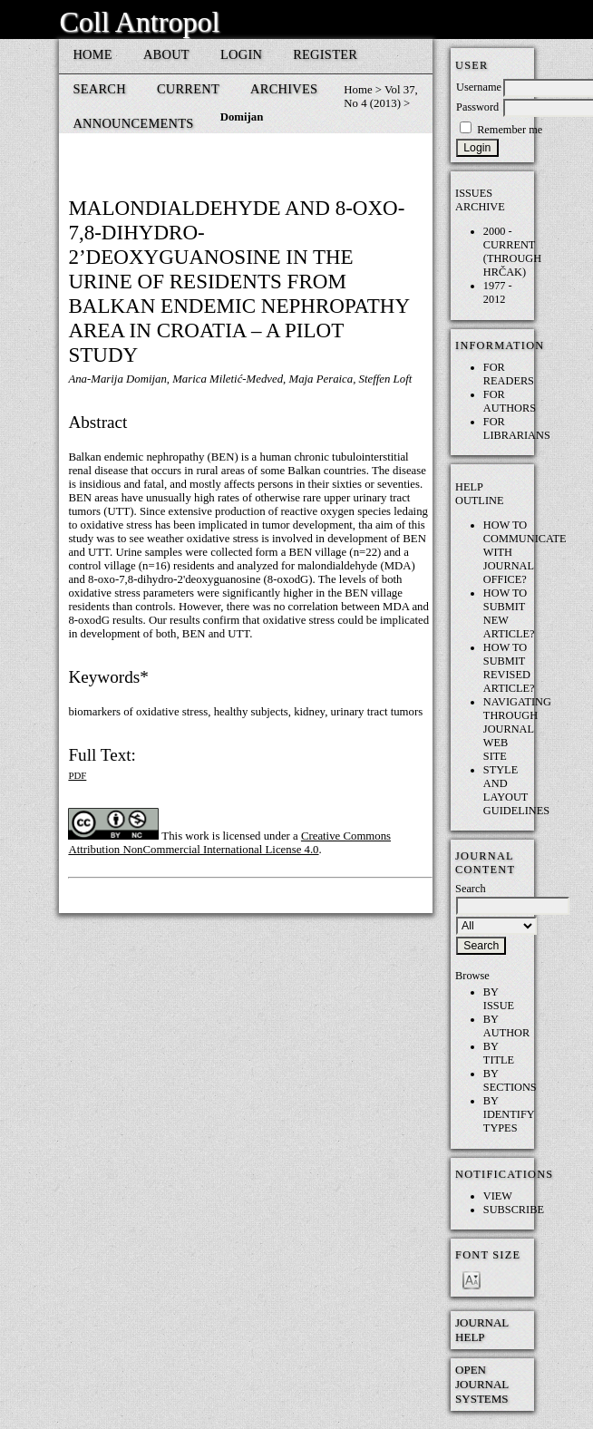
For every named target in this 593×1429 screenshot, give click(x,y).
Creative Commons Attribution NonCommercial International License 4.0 (229, 843)
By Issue (498, 999)
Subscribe (513, 1209)
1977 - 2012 (497, 292)
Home (92, 54)
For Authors (509, 401)
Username (478, 87)
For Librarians (516, 428)
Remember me (509, 129)
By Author (506, 1026)
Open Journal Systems (482, 1384)
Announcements (133, 123)
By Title (498, 1053)
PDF (77, 775)
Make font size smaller (471, 1279)
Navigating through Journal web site (517, 729)
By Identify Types (508, 1114)
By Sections (510, 1080)
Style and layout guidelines (516, 790)
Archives (283, 89)
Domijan (242, 117)
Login (241, 54)
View (497, 1196)
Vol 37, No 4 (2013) (380, 96)
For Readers (508, 374)
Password (477, 107)
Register (325, 54)
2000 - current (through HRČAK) (512, 251)
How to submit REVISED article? (509, 668)
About (166, 54)
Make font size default (500, 1279)
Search (99, 89)
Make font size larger (471, 1299)
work (197, 836)
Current (188, 89)
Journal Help (482, 1330)
